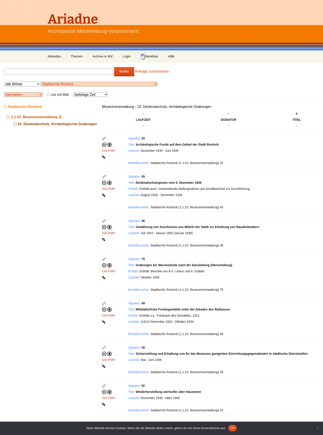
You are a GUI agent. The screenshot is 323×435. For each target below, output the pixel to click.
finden (124, 71)
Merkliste (149, 56)
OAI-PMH (108, 150)
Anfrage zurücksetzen (152, 71)
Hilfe (171, 56)
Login (126, 56)
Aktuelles (54, 56)
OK (232, 428)
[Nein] (317, 428)
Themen (77, 56)
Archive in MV (102, 56)
